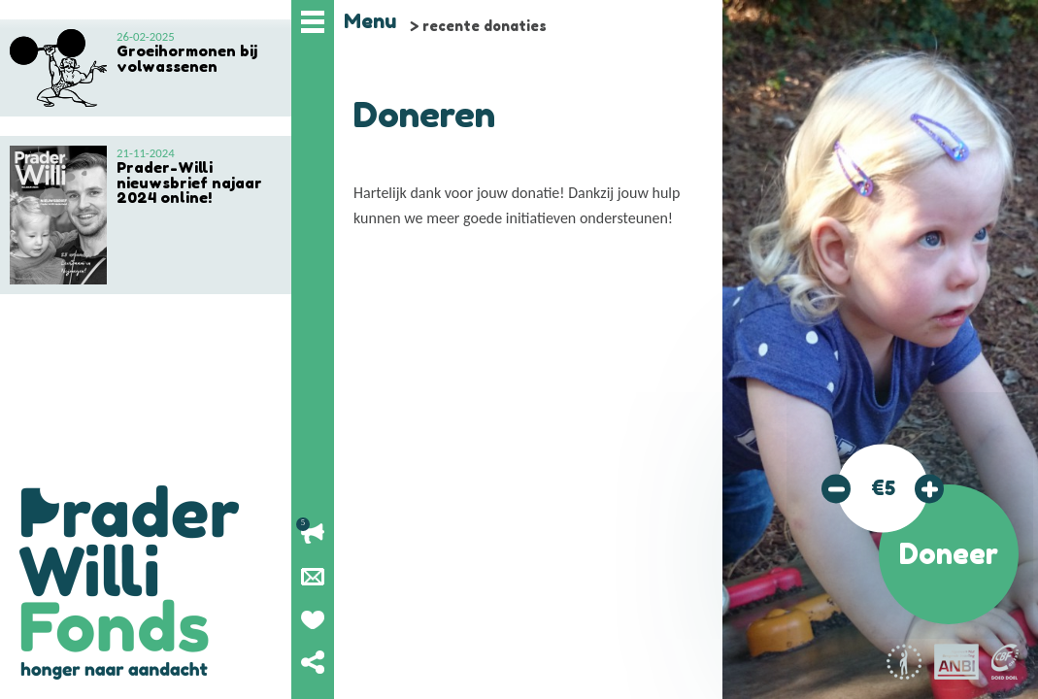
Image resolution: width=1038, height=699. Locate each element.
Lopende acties (312, 534)
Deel (312, 662)
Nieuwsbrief (312, 576)
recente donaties (484, 25)
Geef (312, 619)
